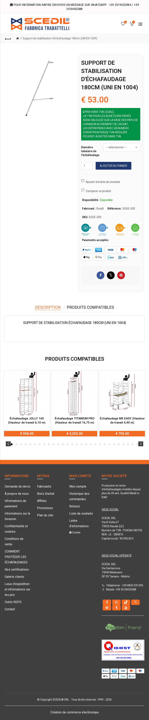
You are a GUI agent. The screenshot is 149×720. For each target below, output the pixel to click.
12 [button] (63, 444)
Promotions (45, 508)
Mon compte (77, 486)
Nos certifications (17, 569)
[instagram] (116, 602)
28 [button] (137, 444)
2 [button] (16, 444)
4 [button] (26, 444)
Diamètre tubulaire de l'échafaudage (90, 151)
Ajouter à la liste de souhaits (103, 181)
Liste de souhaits (81, 513)
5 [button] (30, 444)
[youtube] (126, 607)
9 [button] (49, 444)
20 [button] (100, 444)
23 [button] (114, 444)
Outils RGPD (13, 602)
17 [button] (86, 444)
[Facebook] (107, 602)
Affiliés (42, 501)
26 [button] (128, 444)
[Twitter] (135, 602)
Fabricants (44, 486)
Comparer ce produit (98, 191)
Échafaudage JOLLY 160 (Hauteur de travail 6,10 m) (26, 420)
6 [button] (35, 444)
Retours (74, 506)
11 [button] (58, 444)
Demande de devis (17, 486)
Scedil (100, 208)
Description (48, 307)
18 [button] (91, 444)
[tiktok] (126, 602)
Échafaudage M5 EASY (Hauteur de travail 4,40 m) (122, 420)
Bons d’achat (45, 493)
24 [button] (119, 444)
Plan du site (45, 515)
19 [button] (95, 444)
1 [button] (12, 444)
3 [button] (21, 444)
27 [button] (133, 444)
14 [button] (72, 444)
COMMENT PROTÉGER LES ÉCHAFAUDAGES (16, 557)
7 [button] (40, 444)
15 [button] (77, 444)
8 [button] (44, 444)
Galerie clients (14, 577)
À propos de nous (17, 493)
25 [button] (123, 444)
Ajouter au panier (113, 165)
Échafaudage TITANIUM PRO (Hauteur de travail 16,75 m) (74, 420)
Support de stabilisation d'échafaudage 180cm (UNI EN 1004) (60, 38)
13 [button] (67, 444)
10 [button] (54, 444)
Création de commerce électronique (74, 712)
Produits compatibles (90, 307)
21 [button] (105, 444)
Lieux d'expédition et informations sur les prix (17, 589)
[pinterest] (107, 607)
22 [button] (109, 444)
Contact (10, 609)
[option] (27, 404)
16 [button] (81, 444)
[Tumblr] (116, 607)
